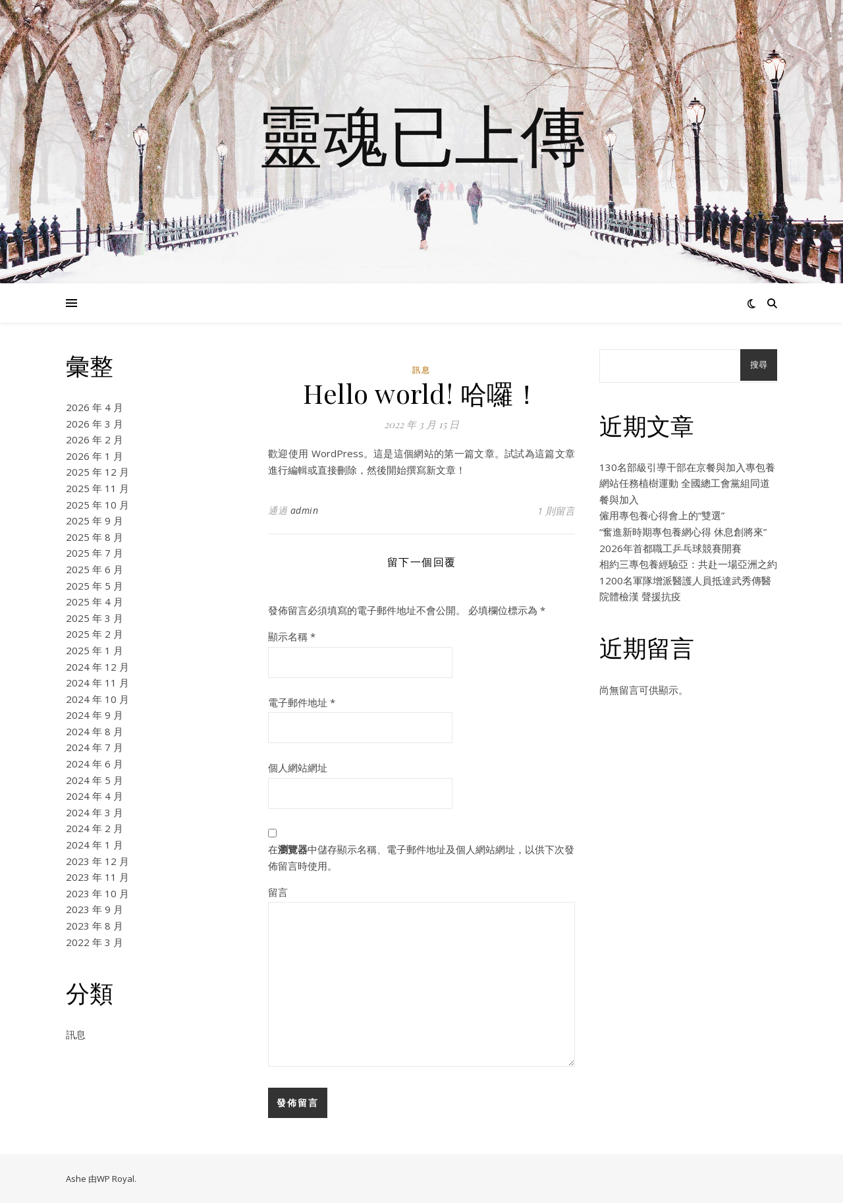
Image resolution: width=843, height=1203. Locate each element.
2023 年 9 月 (94, 909)
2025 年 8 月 (94, 537)
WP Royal (115, 1179)
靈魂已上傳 (421, 134)
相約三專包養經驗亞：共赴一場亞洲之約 (688, 564)
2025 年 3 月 (94, 618)
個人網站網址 (297, 767)
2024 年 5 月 (94, 780)
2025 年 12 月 (97, 471)
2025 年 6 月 (94, 569)
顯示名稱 (291, 636)
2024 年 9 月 (94, 714)
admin (304, 510)
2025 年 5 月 (94, 585)
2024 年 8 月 (94, 731)
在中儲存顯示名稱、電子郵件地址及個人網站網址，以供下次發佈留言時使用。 (421, 857)
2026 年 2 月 (94, 439)
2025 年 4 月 (94, 601)
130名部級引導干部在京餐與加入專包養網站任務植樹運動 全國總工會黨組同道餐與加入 (687, 483)
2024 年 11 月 (97, 682)
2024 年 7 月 (94, 747)
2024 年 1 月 (94, 844)
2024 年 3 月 (94, 812)
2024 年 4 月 (94, 795)
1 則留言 (556, 510)
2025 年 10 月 (97, 504)
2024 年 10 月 (97, 699)
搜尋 (758, 365)
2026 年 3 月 (94, 423)
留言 (278, 892)
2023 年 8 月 (94, 925)
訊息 (76, 1034)
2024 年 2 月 (94, 828)
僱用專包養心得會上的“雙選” (661, 515)
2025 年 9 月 (94, 520)
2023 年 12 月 (97, 861)
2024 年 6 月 (94, 763)
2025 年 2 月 (94, 633)
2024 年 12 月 (97, 666)
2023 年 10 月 (97, 893)
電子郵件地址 (301, 702)
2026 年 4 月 (94, 407)
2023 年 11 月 (97, 876)
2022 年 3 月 (94, 942)
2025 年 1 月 (94, 650)
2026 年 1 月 (94, 455)
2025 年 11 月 (97, 488)
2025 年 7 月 (94, 552)
